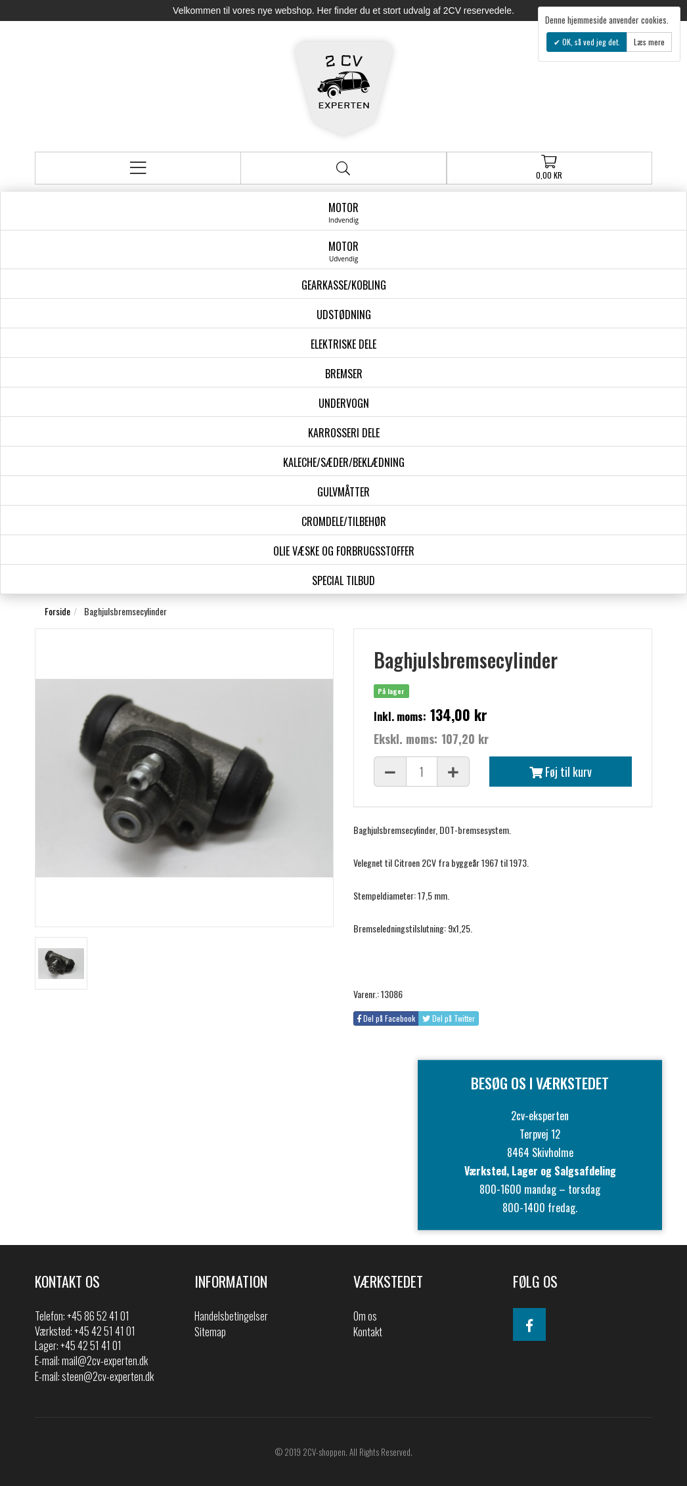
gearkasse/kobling (343, 285)
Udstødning (344, 314)
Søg (343, 168)
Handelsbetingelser (231, 1316)
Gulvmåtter (343, 492)
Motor (343, 212)
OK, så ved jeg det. (590, 41)
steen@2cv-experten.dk (108, 1376)
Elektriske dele (343, 344)
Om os (365, 1316)
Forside (57, 611)
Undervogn (344, 403)
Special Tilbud (343, 580)
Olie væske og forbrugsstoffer (343, 551)
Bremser (344, 374)
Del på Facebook (386, 1018)
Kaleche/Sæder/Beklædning (344, 462)
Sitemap (210, 1332)
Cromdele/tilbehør (343, 521)
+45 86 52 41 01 (98, 1316)
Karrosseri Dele (344, 433)
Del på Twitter (448, 1018)
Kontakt (367, 1332)
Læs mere (649, 41)
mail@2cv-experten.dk (105, 1360)
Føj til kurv (560, 771)
